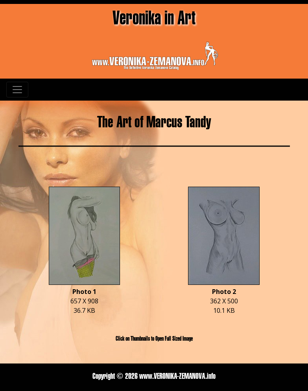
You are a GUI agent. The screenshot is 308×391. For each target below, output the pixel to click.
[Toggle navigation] (17, 89)
